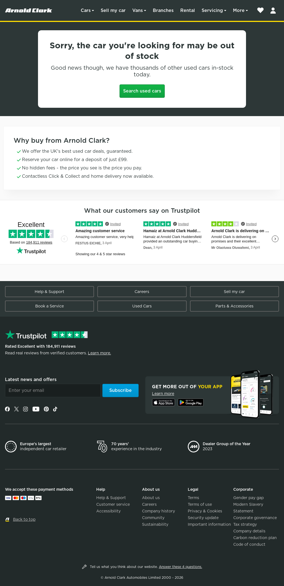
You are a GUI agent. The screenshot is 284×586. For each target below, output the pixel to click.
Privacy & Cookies (205, 511)
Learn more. (99, 353)
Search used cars (142, 91)
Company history (158, 511)
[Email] (53, 390)
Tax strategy (245, 524)
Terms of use (200, 504)
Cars (86, 10)
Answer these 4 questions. (180, 567)
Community (153, 517)
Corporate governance (255, 517)
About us (151, 497)
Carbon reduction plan (255, 537)
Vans (137, 10)
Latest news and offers (31, 379)
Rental (187, 10)
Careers (142, 291)
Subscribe (120, 390)
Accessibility (108, 511)
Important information (209, 524)
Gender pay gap (248, 497)
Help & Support (49, 291)
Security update (203, 517)
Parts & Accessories (234, 306)
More (239, 10)
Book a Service (49, 306)
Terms (193, 497)
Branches (163, 10)
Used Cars (142, 306)
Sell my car (113, 10)
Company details (249, 531)
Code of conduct (249, 544)
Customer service (113, 504)
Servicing (212, 10)
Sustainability (155, 524)
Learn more (163, 393)
